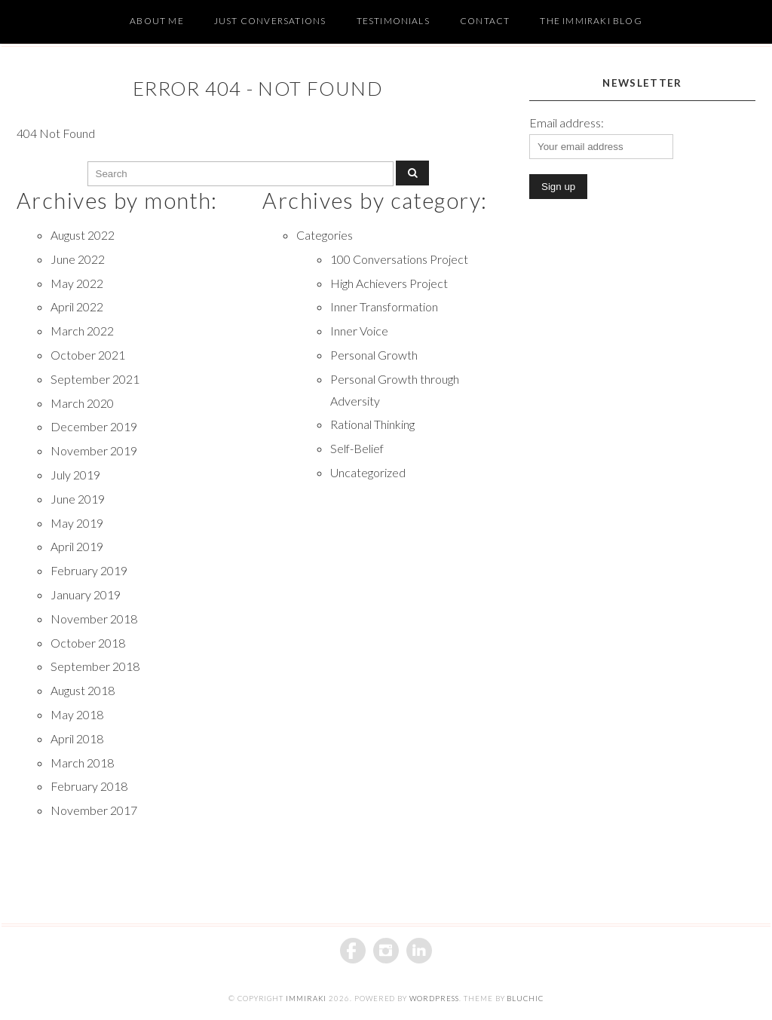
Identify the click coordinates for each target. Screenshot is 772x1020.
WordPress (434, 998)
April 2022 (77, 306)
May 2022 (77, 283)
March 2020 (82, 403)
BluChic (525, 998)
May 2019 (77, 523)
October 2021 (88, 355)
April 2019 (77, 546)
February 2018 (89, 786)
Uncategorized (368, 472)
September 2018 (95, 666)
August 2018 (83, 690)
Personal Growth (374, 355)
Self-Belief (357, 448)
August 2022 (83, 235)
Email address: (566, 122)
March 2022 (82, 330)
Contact (485, 20)
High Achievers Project (389, 283)
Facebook (353, 950)
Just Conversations (270, 20)
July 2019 (75, 474)
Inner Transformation (384, 306)
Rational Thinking (372, 424)
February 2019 (89, 570)
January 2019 (86, 594)
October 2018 (88, 643)
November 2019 (94, 450)
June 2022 (78, 259)
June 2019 (78, 499)
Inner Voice (359, 330)
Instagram (386, 950)
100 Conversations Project (399, 259)
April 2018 (77, 738)
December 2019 (94, 426)
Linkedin (419, 950)
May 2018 (77, 714)
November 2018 (94, 618)
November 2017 (94, 810)
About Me (157, 20)
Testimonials (393, 20)
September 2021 (95, 379)
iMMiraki (306, 998)
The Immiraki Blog (591, 20)
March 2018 (82, 762)
